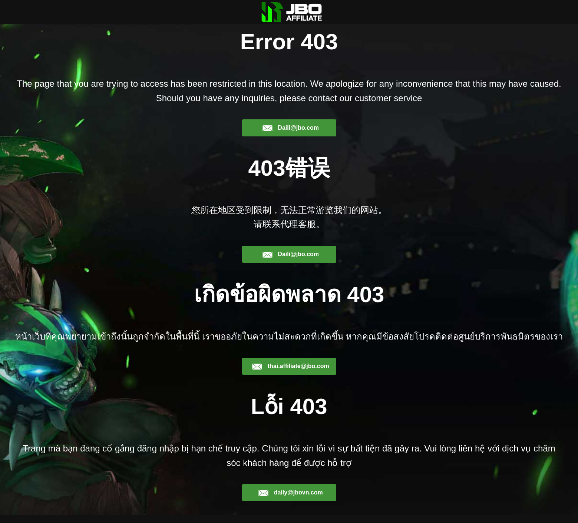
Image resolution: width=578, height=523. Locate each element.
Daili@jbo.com (290, 135)
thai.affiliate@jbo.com (290, 374)
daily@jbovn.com (290, 500)
